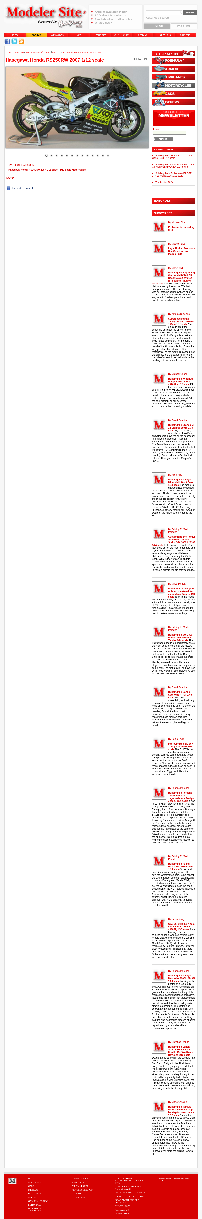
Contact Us (122, 1210)
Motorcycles (32, 52)
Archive (33, 1197)
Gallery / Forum (38, 1201)
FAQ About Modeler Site (129, 1196)
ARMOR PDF (78, 1182)
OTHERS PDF (78, 1197)
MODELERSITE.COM (15, 52)
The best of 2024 (164, 182)
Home (31, 1178)
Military (33, 1190)
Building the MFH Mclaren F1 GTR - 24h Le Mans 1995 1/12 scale (172, 174)
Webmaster (122, 1213)
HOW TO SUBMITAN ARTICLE (36, 1209)
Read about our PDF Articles (127, 1201)
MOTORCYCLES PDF (82, 1190)
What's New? (122, 1206)
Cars (31, 1186)
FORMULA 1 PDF (80, 1178)
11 (97, 156)
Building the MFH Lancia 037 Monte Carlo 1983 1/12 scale (172, 156)
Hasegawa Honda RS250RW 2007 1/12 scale (82, 52)
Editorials (34, 1205)
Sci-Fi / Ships (35, 1193)
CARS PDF (77, 1193)
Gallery (56, 52)
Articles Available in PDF (130, 1192)
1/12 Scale (46, 52)
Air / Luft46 (34, 1182)
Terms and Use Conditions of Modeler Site (129, 1180)
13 (108, 156)
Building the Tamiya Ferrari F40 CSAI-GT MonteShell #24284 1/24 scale (173, 165)
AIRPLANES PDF (80, 1186)
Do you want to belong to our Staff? (129, 1187)
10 (92, 156)
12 (103, 156)
